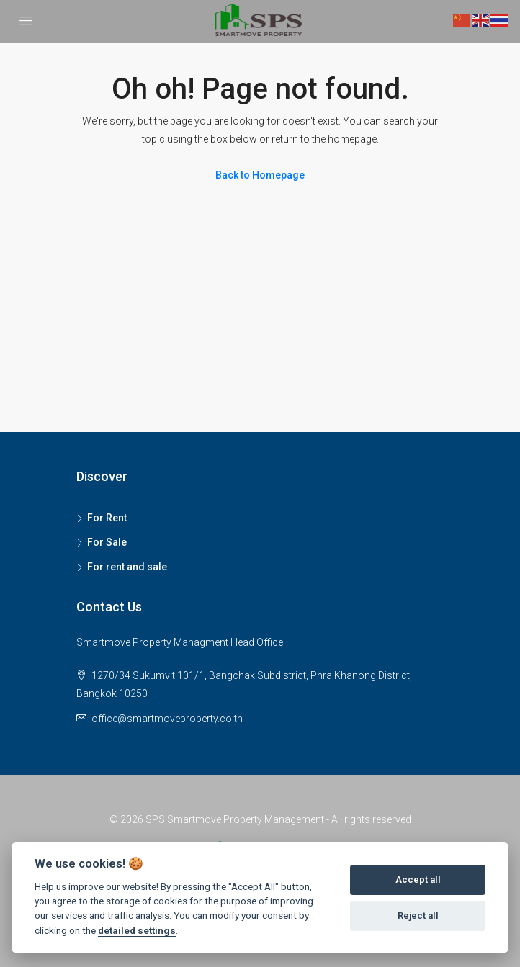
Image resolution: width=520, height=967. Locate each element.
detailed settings (137, 930)
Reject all (418, 915)
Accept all (418, 879)
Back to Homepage (260, 175)
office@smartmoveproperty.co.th (167, 718)
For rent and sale (127, 566)
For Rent (107, 517)
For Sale (107, 542)
